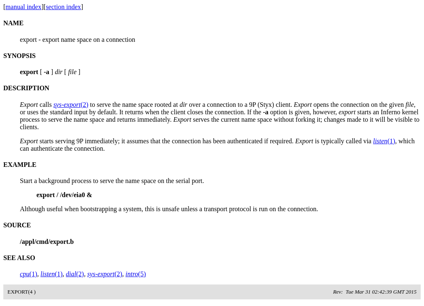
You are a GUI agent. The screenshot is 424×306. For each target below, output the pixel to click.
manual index (23, 6)
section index (63, 6)
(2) (70, 104)
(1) (384, 141)
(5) (135, 273)
